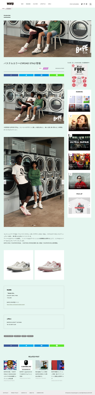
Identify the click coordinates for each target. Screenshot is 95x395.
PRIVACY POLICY (14, 392)
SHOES (40, 68)
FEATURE (46, 68)
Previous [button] (5, 182)
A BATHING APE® (9, 335)
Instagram (86, 4)
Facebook (84, 4)
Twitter (82, 4)
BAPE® (26, 335)
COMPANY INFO (40, 392)
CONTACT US (24, 392)
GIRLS (49, 4)
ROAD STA (33, 335)
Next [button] (63, 182)
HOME (3, 8)
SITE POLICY (5, 392)
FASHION (28, 4)
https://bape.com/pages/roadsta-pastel (16, 304)
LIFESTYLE (42, 4)
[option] (34, 182)
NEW (22, 4)
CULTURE (35, 4)
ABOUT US (31, 392)
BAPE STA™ (19, 335)
